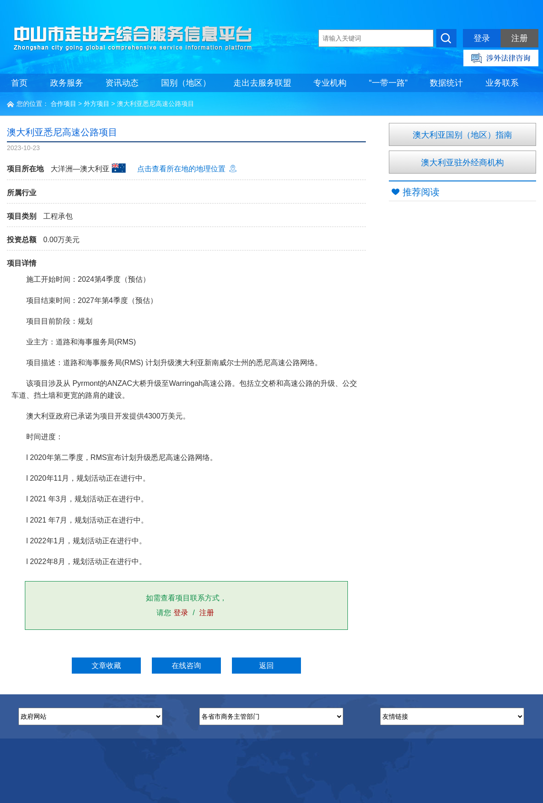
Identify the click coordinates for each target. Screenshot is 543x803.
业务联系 (502, 82)
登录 (482, 38)
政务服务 (66, 82)
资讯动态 (122, 82)
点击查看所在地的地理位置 (187, 169)
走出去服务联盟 (262, 82)
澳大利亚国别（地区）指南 (462, 135)
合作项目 (63, 103)
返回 (266, 665)
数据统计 (446, 82)
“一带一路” (388, 82)
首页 (19, 82)
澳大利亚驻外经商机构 (462, 162)
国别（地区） (186, 82)
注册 (519, 38)
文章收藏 (106, 665)
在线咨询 (186, 665)
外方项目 (97, 103)
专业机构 (330, 82)
